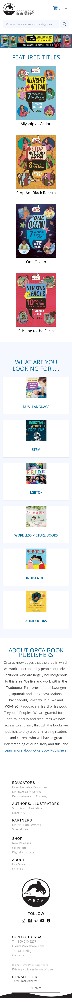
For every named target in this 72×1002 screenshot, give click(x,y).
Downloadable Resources (29, 787)
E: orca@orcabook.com (28, 946)
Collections (19, 848)
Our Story (19, 864)
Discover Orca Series (26, 792)
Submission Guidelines (28, 808)
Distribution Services (26, 825)
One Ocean (36, 261)
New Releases (21, 843)
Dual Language (36, 407)
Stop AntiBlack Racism (36, 192)
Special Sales (21, 829)
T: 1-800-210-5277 (24, 941)
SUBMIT (36, 988)
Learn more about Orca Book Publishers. (36, 750)
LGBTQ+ (36, 492)
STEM (36, 449)
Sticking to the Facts (36, 330)
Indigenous (36, 578)
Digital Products (23, 852)
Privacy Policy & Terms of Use (32, 969)
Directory (18, 813)
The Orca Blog (21, 951)
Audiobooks (36, 621)
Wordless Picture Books (36, 535)
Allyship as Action (36, 123)
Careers (17, 869)
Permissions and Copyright (31, 796)
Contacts (18, 955)
